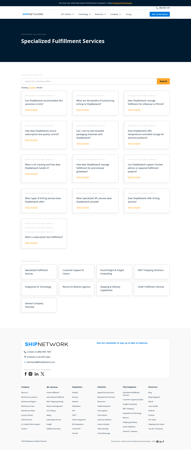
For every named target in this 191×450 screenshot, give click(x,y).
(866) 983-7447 (164, 8)
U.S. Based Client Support (30, 424)
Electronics (101, 401)
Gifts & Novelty (102, 429)
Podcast (151, 415)
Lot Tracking (51, 410)
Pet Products (102, 415)
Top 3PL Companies (155, 429)
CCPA (153, 441)
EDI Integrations (78, 424)
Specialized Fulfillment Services (131, 393)
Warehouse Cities (27, 406)
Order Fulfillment (53, 392)
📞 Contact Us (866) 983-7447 (37, 351)
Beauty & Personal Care (106, 397)
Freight (49, 424)
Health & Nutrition (104, 406)
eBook (150, 401)
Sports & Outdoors (104, 420)
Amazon (75, 397)
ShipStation (76, 406)
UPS (73, 410)
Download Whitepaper (122, 3)
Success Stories (27, 415)
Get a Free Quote (160, 14)
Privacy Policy (115, 441)
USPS (74, 415)
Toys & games (102, 410)
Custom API (76, 429)
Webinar (151, 410)
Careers (24, 429)
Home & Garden (103, 424)
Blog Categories (154, 397)
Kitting (49, 415)
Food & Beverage (103, 433)
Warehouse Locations (29, 397)
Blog (150, 392)
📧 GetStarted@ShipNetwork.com (39, 362)
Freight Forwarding (130, 404)
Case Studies (153, 406)
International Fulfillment (55, 397)
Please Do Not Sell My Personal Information (136, 441)
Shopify (75, 392)
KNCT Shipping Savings (55, 401)
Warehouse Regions (28, 401)
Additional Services (54, 429)
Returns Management (55, 406)
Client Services (26, 420)
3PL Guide (152, 420)
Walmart (75, 401)
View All (75, 433)
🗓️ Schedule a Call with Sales (37, 357)
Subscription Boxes (54, 420)
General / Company (130, 431)
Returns (126, 418)
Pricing (128, 14)
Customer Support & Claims (133, 399)
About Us (24, 392)
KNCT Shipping (128, 408)
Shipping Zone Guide (156, 424)
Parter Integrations (79, 420)
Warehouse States (28, 410)
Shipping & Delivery (130, 422)
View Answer (31, 109)
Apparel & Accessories (105, 392)
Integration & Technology (132, 413)
